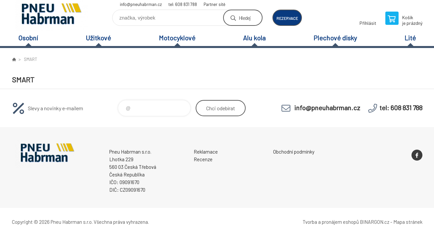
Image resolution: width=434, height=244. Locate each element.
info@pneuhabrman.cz (141, 4)
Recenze (203, 159)
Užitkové (98, 38)
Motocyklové (177, 38)
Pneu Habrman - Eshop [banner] (51, 15)
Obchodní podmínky (293, 152)
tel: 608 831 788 (183, 4)
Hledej (245, 18)
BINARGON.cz (374, 222)
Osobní (28, 38)
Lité (410, 38)
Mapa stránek (407, 222)
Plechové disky (335, 38)
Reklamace (206, 152)
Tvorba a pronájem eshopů (331, 222)
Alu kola (254, 38)
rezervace (287, 18)
